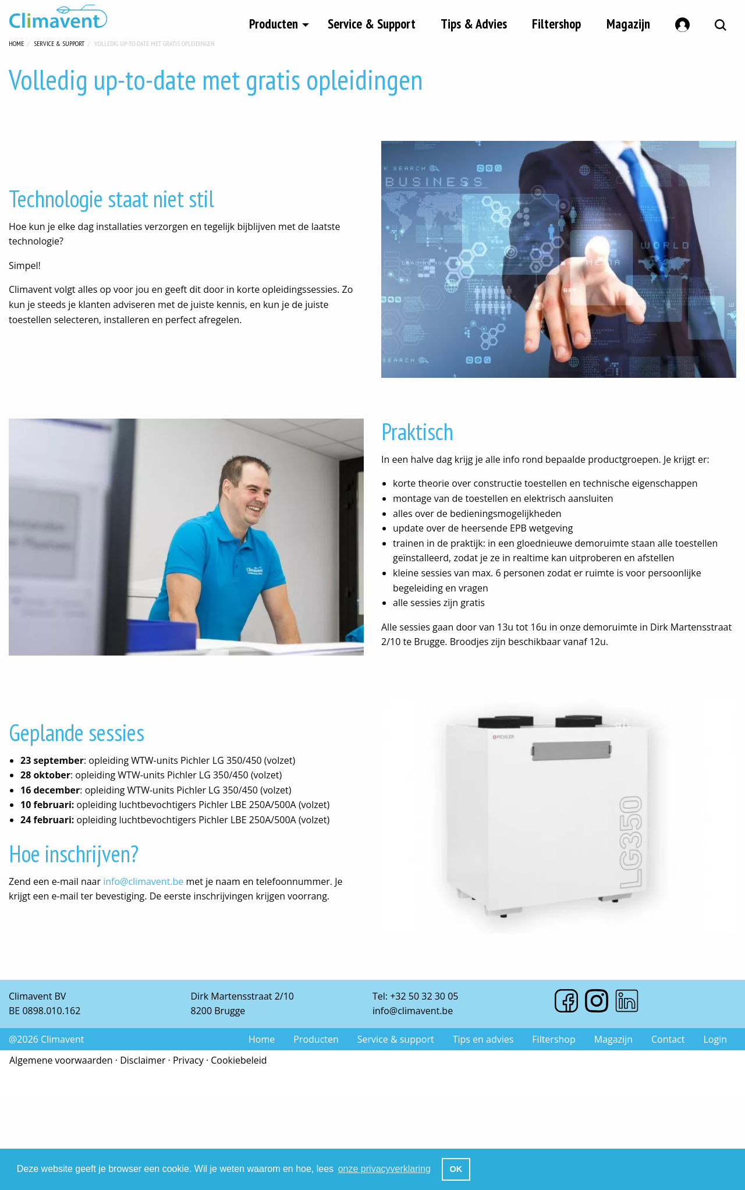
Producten (316, 1039)
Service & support (395, 1039)
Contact (667, 1039)
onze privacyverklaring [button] (384, 1169)
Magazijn (613, 1039)
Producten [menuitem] (273, 22)
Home (16, 42)
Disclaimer (142, 1060)
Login (715, 1039)
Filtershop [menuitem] (556, 22)
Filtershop (553, 1039)
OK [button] (456, 1169)
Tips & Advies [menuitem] (474, 22)
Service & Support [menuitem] (372, 22)
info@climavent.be (143, 881)
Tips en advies (483, 1039)
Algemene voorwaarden (61, 1060)
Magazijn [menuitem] (628, 22)
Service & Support (59, 42)
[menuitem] (682, 22)
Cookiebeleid (239, 1060)
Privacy (188, 1060)
